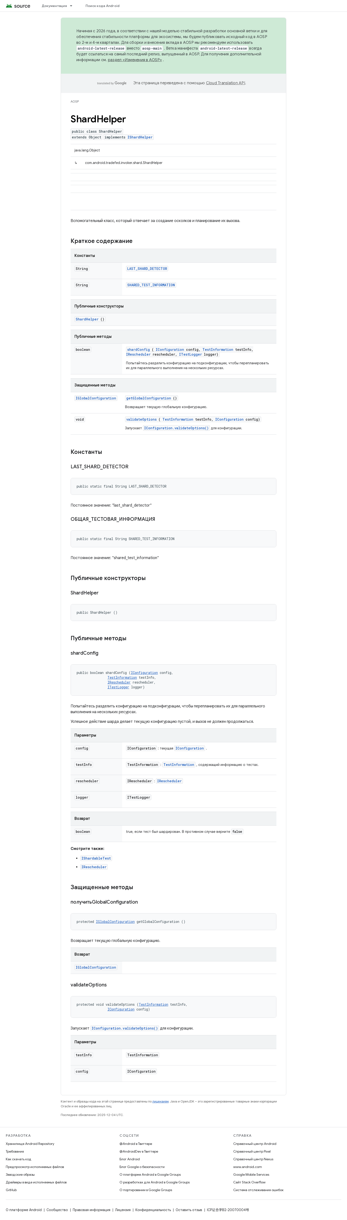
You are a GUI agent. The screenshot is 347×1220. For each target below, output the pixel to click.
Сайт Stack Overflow (249, 1182)
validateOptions (141, 419)
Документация (54, 6)
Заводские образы (20, 1174)
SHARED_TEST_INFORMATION (151, 285)
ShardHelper (87, 319)
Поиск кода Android (103, 6)
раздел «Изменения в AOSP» (135, 60)
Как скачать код (18, 1159)
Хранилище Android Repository (30, 1144)
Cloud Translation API (225, 83)
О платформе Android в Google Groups (150, 1174)
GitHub (11, 1190)
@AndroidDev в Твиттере (139, 1151)
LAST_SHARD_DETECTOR (147, 268)
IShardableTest (96, 858)
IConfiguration (170, 349)
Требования (15, 1151)
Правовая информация (91, 1210)
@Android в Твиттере (136, 1144)
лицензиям (160, 1101)
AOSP (75, 101)
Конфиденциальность (153, 1210)
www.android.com (247, 1167)
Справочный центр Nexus (253, 1159)
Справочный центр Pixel (252, 1151)
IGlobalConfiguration (96, 398)
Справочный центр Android (254, 1144)
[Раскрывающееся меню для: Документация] (73, 6)
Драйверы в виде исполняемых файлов (36, 1182)
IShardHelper (140, 137)
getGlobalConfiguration (148, 398)
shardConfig (138, 349)
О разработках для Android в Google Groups (155, 1182)
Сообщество (57, 1210)
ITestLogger (190, 354)
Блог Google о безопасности (142, 1167)
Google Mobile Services (251, 1174)
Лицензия (123, 1210)
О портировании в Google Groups (146, 1190)
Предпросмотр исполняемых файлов (35, 1167)
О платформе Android (24, 1210)
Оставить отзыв (189, 1210)
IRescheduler (138, 354)
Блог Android (130, 1159)
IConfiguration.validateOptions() (176, 428)
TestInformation (217, 349)
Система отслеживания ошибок (258, 1190)
